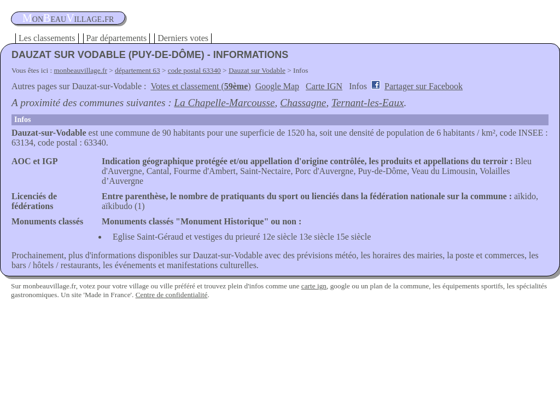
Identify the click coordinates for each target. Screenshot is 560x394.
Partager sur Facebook (423, 86)
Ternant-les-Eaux (367, 102)
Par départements (116, 38)
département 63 (137, 70)
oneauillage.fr (68, 18)
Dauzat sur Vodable (257, 70)
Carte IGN (324, 86)
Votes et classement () (200, 86)
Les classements (47, 38)
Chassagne (303, 102)
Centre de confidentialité (172, 295)
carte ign (313, 286)
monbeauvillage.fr (80, 70)
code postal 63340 (194, 70)
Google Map (277, 86)
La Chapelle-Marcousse (224, 102)
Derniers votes (183, 38)
